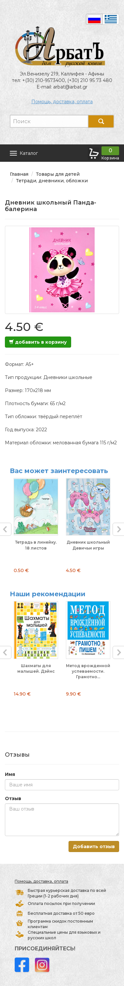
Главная (19, 174)
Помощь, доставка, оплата (62, 102)
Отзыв (13, 798)
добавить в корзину (38, 342)
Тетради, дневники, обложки (52, 181)
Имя (10, 774)
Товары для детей (58, 174)
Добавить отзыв (94, 846)
